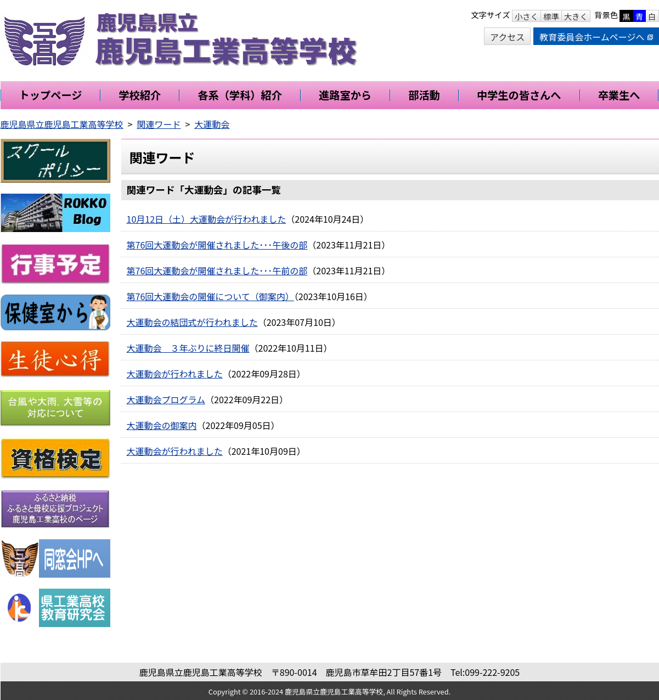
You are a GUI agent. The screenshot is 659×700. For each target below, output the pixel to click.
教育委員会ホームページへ (595, 36)
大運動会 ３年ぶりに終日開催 (188, 347)
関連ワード (159, 124)
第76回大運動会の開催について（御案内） (210, 296)
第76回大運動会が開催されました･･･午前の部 (217, 270)
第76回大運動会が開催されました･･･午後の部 (217, 244)
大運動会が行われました (175, 373)
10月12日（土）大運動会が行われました (206, 218)
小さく (526, 16)
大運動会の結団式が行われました (192, 322)
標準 (551, 16)
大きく (576, 16)
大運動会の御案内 (162, 425)
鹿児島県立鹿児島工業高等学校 (62, 124)
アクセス (507, 36)
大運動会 (211, 124)
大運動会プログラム (166, 399)
